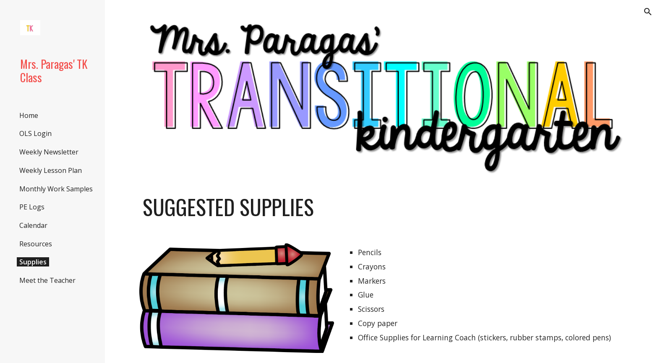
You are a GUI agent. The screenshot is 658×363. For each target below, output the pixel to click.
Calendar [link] (33, 225)
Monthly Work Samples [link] (56, 188)
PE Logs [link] (31, 207)
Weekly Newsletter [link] (48, 152)
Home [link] (28, 115)
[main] (381, 207)
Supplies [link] (33, 261)
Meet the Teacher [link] (47, 280)
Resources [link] (35, 243)
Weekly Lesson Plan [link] (50, 170)
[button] (648, 12)
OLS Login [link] (35, 133)
